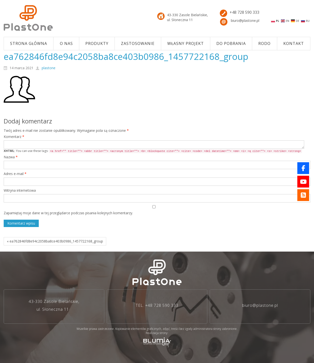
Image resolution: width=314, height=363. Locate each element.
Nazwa (11, 157)
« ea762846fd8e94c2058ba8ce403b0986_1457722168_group (55, 241)
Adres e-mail (15, 173)
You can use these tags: (153, 151)
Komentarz (14, 136)
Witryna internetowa (20, 190)
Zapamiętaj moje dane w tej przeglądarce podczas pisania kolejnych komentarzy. (68, 213)
